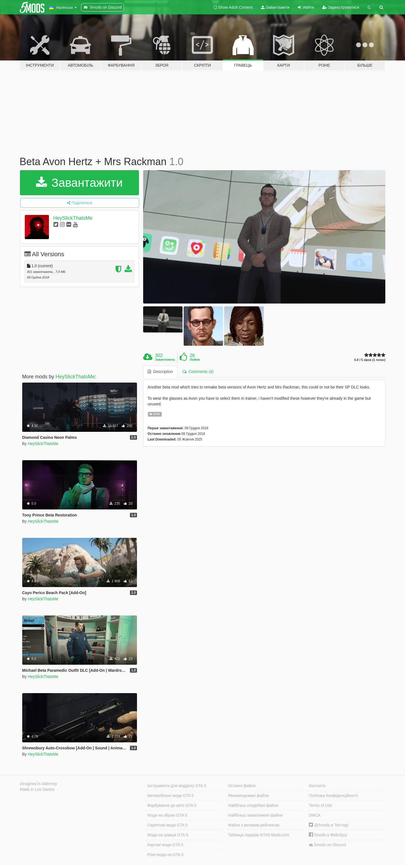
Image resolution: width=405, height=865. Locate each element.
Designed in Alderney (38, 783)
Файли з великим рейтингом (253, 825)
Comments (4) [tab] (198, 371)
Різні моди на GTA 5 (165, 854)
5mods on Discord (327, 844)
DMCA (314, 815)
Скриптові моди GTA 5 (167, 825)
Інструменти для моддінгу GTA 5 (176, 785)
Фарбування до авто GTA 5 (171, 805)
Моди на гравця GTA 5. (168, 835)
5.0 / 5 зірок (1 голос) (369, 359)
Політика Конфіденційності (333, 795)
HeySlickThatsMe (73, 218)
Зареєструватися (340, 7)
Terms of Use (320, 805)
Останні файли (242, 785)
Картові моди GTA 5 (165, 844)
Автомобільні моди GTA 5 (170, 795)
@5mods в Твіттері (328, 825)
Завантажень (165, 359)
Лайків (195, 359)
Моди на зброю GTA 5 (167, 815)
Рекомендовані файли (248, 795)
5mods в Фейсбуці (328, 834)
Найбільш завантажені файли (255, 815)
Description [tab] (160, 371)
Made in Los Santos (37, 789)
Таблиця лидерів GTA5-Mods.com (258, 835)
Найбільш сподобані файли (253, 805)
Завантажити (275, 7)
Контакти (317, 785)
